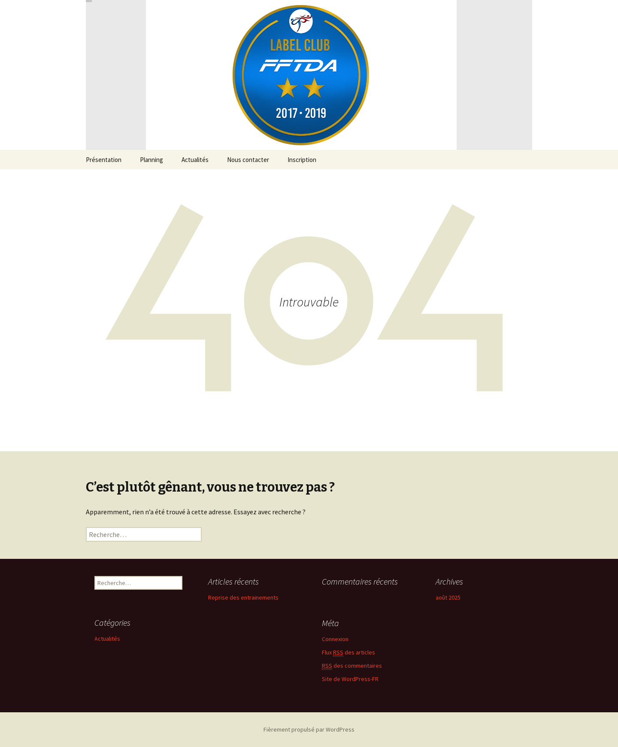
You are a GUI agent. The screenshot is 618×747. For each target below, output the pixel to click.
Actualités (195, 160)
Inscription (302, 160)
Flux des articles (348, 652)
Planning (151, 160)
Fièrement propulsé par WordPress (309, 729)
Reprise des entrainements (243, 597)
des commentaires (352, 666)
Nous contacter (248, 160)
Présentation (103, 160)
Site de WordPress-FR (350, 679)
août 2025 (448, 597)
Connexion (335, 639)
